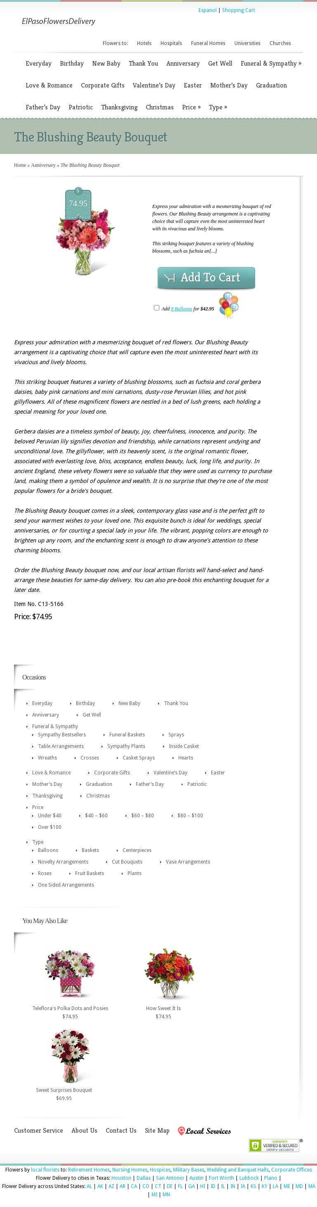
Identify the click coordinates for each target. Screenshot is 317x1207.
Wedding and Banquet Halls (238, 1170)
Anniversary (183, 63)
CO (145, 1186)
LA (275, 1186)
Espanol (208, 10)
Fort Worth (221, 1178)
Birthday (72, 63)
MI (154, 1195)
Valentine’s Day (154, 85)
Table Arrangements (61, 746)
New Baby (106, 63)
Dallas (144, 1178)
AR (122, 1186)
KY (264, 1186)
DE (170, 1186)
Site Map (157, 1130)
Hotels (144, 43)
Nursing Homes (129, 1170)
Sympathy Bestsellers (62, 735)
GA (191, 1186)
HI (202, 1186)
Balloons (48, 850)
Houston (121, 1178)
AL (89, 1186)
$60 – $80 (142, 816)
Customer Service (38, 1130)
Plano (270, 1178)
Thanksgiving (119, 107)
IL (223, 1186)
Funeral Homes (208, 43)
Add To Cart (210, 277)
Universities (247, 43)
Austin (196, 1178)
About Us (84, 1130)
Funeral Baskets (127, 735)
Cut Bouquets (127, 862)
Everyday (39, 63)
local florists (45, 1170)
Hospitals (171, 43)
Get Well (220, 63)
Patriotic (81, 107)
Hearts (185, 758)
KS (253, 1186)
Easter (193, 85)
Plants (135, 873)
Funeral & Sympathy (271, 63)
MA (311, 1186)
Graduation (271, 85)
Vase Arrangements (188, 862)
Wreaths (47, 758)
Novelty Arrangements (63, 862)
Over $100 (50, 827)
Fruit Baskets (89, 873)
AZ (111, 1186)
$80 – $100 (190, 816)
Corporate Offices (291, 1170)
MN (166, 1195)
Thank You (143, 63)
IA (243, 1186)
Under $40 (50, 816)
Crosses (89, 758)
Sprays (176, 735)
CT (158, 1186)
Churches (280, 43)
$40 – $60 (96, 816)
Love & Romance (49, 85)
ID (213, 1186)
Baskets (90, 850)
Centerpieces (137, 850)
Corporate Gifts (103, 85)
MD (299, 1186)
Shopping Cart (238, 10)
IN (232, 1186)
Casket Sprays (139, 758)
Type (218, 107)
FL (180, 1186)
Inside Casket (184, 746)
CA (134, 1186)
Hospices (160, 1170)
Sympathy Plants (126, 746)
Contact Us (121, 1130)
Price (191, 107)
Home (20, 165)
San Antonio (170, 1178)
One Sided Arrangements (66, 885)
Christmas (160, 107)
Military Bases (188, 1170)
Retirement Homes (89, 1170)
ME (287, 1186)
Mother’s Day (229, 85)
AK (100, 1186)
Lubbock (249, 1178)
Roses (45, 873)
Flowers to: (115, 43)
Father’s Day (43, 107)
